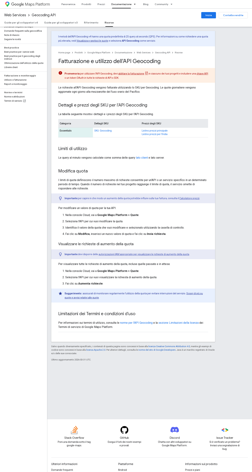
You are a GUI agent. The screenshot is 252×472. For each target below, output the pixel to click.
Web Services (15, 15)
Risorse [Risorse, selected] (109, 22)
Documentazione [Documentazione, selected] (121, 4)
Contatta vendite (233, 15)
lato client (142, 157)
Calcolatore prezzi (189, 198)
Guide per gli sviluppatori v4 (21, 22)
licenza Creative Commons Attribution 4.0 (169, 346)
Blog (145, 4)
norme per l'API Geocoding (136, 322)
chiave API (202, 73)
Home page (64, 52)
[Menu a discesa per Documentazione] (136, 4)
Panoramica (68, 4)
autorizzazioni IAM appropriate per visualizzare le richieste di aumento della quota (144, 254)
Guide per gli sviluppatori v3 (61, 22)
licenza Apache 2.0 (95, 350)
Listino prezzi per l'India (154, 134)
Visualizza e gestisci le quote (92, 40)
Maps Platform (30, 4)
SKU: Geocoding (103, 130)
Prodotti (86, 4)
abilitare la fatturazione (131, 73)
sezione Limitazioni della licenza (178, 322)
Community (161, 4)
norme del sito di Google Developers (157, 350)
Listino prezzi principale (155, 130)
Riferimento (91, 22)
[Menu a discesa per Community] (172, 4)
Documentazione (123, 52)
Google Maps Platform (98, 52)
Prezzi (101, 4)
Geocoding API (44, 15)
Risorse (179, 52)
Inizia (208, 15)
